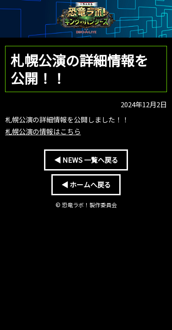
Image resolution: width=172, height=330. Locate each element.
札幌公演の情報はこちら (43, 131)
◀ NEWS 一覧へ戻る (86, 160)
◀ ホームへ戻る (86, 184)
